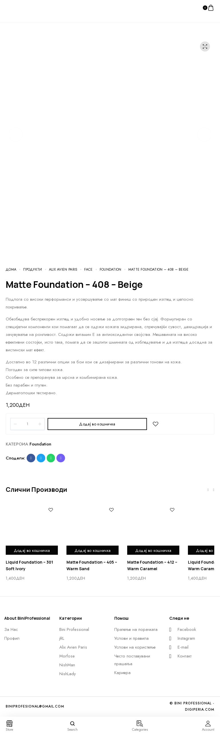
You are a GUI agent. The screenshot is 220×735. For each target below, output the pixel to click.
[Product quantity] (27, 424)
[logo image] (17, 7)
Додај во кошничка (97, 424)
